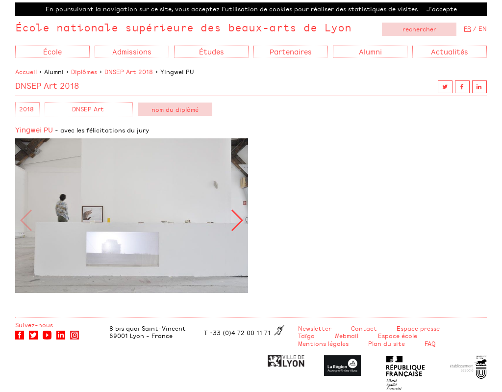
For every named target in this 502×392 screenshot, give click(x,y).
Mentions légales (323, 343)
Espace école (397, 335)
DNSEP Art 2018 (128, 71)
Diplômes (84, 71)
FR (467, 28)
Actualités (449, 51)
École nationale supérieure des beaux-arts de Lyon (183, 27)
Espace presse (418, 328)
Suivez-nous (34, 324)
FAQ (430, 343)
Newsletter (314, 328)
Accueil (26, 71)
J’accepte (442, 8)
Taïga (306, 335)
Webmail (346, 335)
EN (482, 28)
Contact (364, 328)
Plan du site (386, 343)
